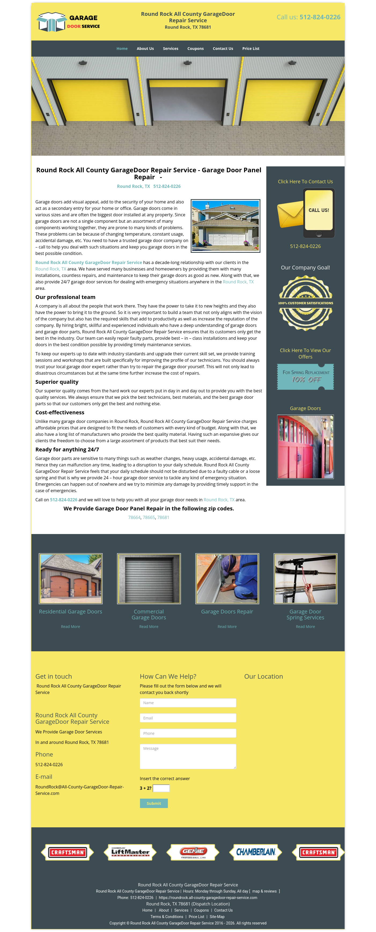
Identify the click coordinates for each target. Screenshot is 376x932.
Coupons (195, 48)
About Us (145, 48)
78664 (134, 517)
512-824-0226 (320, 16)
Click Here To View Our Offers (305, 353)
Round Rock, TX (133, 186)
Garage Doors (305, 408)
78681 (163, 517)
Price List (251, 48)
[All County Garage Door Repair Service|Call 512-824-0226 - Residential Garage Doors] (70, 615)
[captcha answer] (161, 788)
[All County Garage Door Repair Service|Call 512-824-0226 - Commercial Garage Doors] (148, 615)
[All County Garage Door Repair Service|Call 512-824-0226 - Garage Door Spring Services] (305, 615)
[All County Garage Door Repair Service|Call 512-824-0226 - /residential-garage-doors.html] (70, 578)
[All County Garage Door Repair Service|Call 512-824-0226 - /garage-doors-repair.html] (227, 578)
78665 (149, 517)
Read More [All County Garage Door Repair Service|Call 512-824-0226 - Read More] (70, 626)
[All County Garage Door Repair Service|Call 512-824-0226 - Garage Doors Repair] (227, 615)
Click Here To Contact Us (305, 181)
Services (170, 48)
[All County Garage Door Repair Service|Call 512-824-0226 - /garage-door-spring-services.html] (305, 578)
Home (122, 48)
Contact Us (223, 48)
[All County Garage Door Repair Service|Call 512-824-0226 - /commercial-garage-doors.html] (148, 578)
